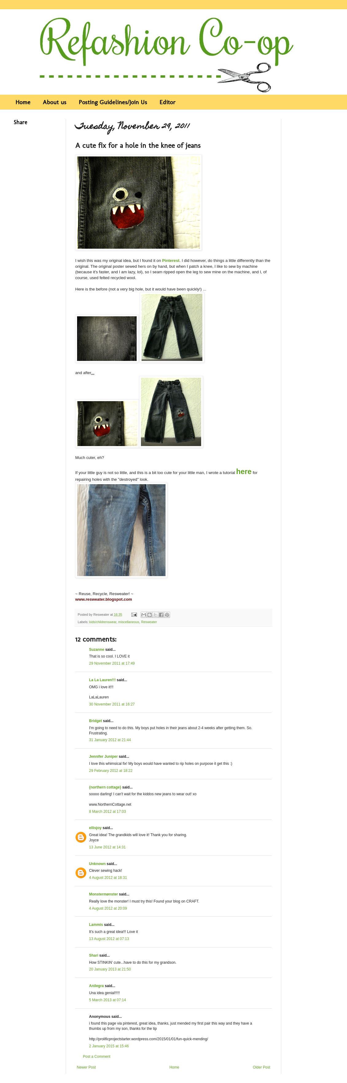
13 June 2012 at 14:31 (107, 847)
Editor (167, 102)
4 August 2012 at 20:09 (108, 908)
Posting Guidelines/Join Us (113, 102)
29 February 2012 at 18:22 (110, 771)
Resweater (149, 622)
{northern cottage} (105, 787)
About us (54, 102)
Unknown (97, 864)
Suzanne (96, 649)
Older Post (261, 1067)
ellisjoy (95, 828)
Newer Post (86, 1067)
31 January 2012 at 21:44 (110, 740)
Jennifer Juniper (103, 756)
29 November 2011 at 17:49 (112, 663)
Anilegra (96, 986)
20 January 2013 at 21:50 (110, 969)
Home (22, 102)
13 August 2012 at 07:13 (109, 939)
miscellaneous (128, 622)
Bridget (95, 721)
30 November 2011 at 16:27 (112, 704)
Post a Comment (96, 1056)
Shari (93, 955)
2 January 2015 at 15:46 (109, 1046)
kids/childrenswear (102, 622)
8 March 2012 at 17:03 (107, 811)
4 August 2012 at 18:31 (108, 877)
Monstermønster (103, 894)
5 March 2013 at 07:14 (107, 1000)
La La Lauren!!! (102, 680)
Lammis (96, 925)
